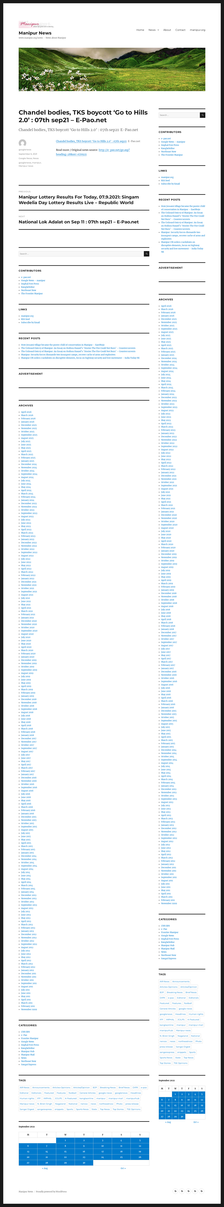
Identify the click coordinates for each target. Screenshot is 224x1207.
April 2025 (26, 451)
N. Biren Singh (44, 1104)
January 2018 (27, 735)
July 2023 (25, 519)
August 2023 (27, 516)
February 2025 (28, 457)
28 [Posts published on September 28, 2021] (46, 1162)
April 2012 (26, 960)
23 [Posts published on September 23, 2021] (84, 1157)
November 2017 (29, 741)
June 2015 (26, 836)
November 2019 (29, 663)
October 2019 (27, 666)
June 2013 (26, 914)
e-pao (144, 1087)
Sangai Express (28, 1064)
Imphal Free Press (30, 283)
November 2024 (29, 467)
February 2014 (28, 888)
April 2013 (26, 921)
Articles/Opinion (81, 1087)
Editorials (36, 1093)
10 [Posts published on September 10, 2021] (102, 1146)
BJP (95, 1087)
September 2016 (29, 787)
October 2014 (27, 862)
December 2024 (29, 464)
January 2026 (27, 422)
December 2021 (28, 581)
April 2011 (26, 999)
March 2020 (27, 650)
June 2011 (25, 993)
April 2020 (26, 647)
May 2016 (26, 800)
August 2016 (27, 790)
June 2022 (26, 562)
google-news (105, 1093)
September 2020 (29, 630)
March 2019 (27, 689)
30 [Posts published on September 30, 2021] (84, 1162)
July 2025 (25, 441)
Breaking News (108, 1087)
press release (132, 1104)
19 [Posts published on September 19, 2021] (140, 1151)
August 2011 (27, 986)
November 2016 (29, 781)
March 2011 (27, 1003)
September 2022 (29, 552)
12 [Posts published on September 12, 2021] (140, 1146)
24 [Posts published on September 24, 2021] (102, 1157)
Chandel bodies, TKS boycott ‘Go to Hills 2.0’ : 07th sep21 (91, 141)
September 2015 (29, 826)
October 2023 (27, 510)
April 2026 (26, 412)
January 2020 (27, 657)
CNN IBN (25, 1032)
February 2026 (28, 418)
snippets (59, 1109)
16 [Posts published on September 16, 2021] (84, 1151)
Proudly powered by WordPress (51, 1191)
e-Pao (24, 1035)
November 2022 (29, 546)
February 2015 (28, 849)
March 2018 (27, 728)
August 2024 (27, 477)
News (152, 29)
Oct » (123, 1168)
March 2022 (27, 572)
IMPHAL (48, 1098)
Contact (180, 29)
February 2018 (28, 732)
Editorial (24, 1093)
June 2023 (26, 523)
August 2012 (27, 947)
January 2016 (27, 813)
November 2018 (29, 702)
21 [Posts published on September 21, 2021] (47, 1157)
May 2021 (25, 604)
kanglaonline (86, 1098)
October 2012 (27, 941)
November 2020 (29, 624)
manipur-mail (116, 1098)
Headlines (136, 1093)
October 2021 (27, 588)
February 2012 (28, 967)
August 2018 (27, 712)
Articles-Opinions (61, 1087)
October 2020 (27, 627)
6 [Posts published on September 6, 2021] (28, 1146)
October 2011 (27, 980)
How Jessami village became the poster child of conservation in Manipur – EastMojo (63, 345)
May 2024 (26, 487)
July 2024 (25, 480)
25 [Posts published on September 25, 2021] (121, 1157)
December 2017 (28, 738)
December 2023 (29, 503)
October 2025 (27, 431)
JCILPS (58, 1098)
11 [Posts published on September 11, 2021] (121, 1146)
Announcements (40, 1087)
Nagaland (60, 1104)
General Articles (88, 1093)
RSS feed (25, 319)
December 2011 (28, 973)
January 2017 (27, 774)
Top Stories (118, 1109)
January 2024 (27, 500)
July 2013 (25, 911)
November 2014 (29, 859)
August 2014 (27, 869)
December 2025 (29, 425)
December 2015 (28, 817)
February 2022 (28, 575)
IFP (38, 1098)
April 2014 (26, 882)
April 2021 (26, 608)
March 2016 (27, 807)
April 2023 (26, 529)
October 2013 (27, 901)
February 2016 (28, 810)
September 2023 (29, 513)
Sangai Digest (27, 1109)
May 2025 (26, 448)
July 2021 (25, 598)
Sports (70, 1109)
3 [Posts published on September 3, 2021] (102, 1140)
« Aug (45, 1168)
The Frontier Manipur (32, 293)
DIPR (135, 1087)
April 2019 (26, 686)
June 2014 (26, 875)
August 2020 (27, 634)
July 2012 (25, 950)
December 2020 (29, 621)
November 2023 (29, 506)
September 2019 (29, 670)
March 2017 (27, 768)
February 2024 (28, 497)
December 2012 (28, 934)
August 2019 (27, 673)
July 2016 (25, 794)
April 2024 (26, 490)
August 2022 (27, 555)
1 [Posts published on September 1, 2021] (65, 1140)
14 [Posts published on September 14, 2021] (47, 1151)
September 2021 (29, 591)
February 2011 (28, 1006)
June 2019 (26, 679)
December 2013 (28, 895)
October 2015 (27, 823)
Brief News (124, 1087)
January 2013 (27, 931)
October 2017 (27, 745)
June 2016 (26, 797)
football (73, 1093)
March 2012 (27, 963)
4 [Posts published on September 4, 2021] (121, 1140)
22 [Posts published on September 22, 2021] (65, 1157)
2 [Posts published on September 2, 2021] (84, 1140)
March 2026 (27, 415)
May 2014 (25, 879)
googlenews (25, 149)
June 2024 (26, 484)
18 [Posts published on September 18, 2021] (121, 1151)
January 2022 (27, 578)
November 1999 (29, 1009)
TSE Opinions (133, 1109)
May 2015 (25, 839)
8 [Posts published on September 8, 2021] (65, 1146)
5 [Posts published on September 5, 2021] (140, 1140)
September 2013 (29, 905)
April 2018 (26, 725)
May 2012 (25, 957)
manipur (36, 162)
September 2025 (29, 435)
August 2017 (27, 751)
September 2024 (29, 474)
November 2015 (29, 820)
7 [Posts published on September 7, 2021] (46, 1146)
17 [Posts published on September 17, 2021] (103, 1151)
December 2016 (29, 777)
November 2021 (29, 585)
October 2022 (27, 549)
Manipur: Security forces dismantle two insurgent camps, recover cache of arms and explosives (68, 354)
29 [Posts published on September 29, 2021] (65, 1162)
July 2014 (25, 872)
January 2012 (27, 970)
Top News (105, 1109)
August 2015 (27, 830)
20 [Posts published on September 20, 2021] (28, 1157)
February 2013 (28, 928)
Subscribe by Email (30, 322)
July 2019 (25, 676)
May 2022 (26, 565)
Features (61, 1093)
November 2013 (28, 898)
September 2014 (29, 866)
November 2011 (28, 977)
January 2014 (27, 892)
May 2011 (25, 996)
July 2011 (25, 990)
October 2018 (27, 706)
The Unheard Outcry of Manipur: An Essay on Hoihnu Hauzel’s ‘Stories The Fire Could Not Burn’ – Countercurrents (78, 348)
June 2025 (26, 444)
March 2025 (27, 454)
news (93, 1104)
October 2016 (27, 784)
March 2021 (27, 611)
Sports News (82, 1109)
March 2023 (27, 533)
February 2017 (28, 771)
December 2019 (29, 660)
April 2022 (26, 568)
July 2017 (25, 755)
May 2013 (25, 918)
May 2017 (25, 761)
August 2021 (27, 595)
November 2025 (29, 428)
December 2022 (29, 542)
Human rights (27, 1098)
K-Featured (71, 1098)
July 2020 (25, 637)
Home (140, 29)
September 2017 (29, 748)
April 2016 (26, 803)
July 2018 (25, 715)
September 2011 (29, 983)
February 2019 (28, 692)
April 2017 (26, 764)
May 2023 (26, 526)
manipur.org (197, 29)
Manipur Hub (27, 1051)
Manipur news (26, 166)
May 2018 (25, 722)
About (167, 29)
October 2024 (27, 470)
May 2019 (26, 683)
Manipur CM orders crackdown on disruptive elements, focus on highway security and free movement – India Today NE (80, 358)
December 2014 (28, 856)
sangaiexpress (44, 1109)
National (73, 1104)
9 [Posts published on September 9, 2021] (84, 1146)
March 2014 (27, 885)
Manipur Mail (28, 1054)
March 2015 (27, 846)
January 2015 (27, 852)
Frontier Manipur (29, 1038)
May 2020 (26, 644)
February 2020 (28, 653)
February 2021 (28, 614)
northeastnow (106, 1104)
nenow (84, 1104)
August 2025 (27, 438)
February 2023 (28, 536)
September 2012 (29, 944)
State (94, 1109)
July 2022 (25, 559)
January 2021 (27, 617)
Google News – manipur (33, 280)
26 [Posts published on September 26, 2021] (140, 1157)
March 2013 (27, 924)
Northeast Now (28, 290)
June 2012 (26, 954)
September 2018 (29, 709)
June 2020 (26, 640)
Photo (119, 1104)
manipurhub (132, 1098)
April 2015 (26, 843)
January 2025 (27, 461)
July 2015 (25, 833)
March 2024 (27, 493)
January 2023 (27, 539)
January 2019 (27, 696)
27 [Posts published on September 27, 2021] (28, 1162)
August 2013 (27, 908)
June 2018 (26, 719)
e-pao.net (26, 277)
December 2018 (28, 699)
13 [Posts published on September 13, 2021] (28, 1151)
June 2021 (26, 601)
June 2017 (26, 758)
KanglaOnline (28, 287)
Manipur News (35, 33)
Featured (49, 1093)
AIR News (24, 1087)
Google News (25, 158)
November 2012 (29, 937)
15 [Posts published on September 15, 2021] (65, 1151)
